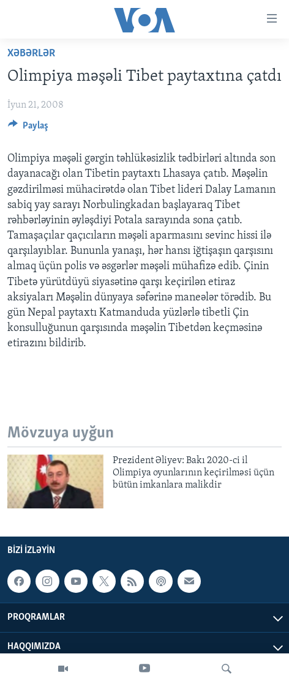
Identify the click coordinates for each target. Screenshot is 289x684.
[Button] (28, 128)
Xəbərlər (31, 53)
